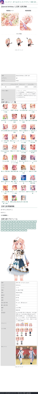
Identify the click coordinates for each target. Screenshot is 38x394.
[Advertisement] (19, 62)
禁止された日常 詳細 (23, 161)
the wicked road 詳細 (23, 181)
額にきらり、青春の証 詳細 (33, 141)
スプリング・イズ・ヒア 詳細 (14, 161)
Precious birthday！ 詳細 (5, 151)
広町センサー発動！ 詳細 (5, 202)
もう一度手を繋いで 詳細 (5, 141)
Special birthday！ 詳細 (14, 130)
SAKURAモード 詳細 (5, 120)
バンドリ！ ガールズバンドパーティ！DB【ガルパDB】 (13, 393)
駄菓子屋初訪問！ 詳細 (14, 120)
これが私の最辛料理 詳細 (33, 151)
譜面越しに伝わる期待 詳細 (33, 181)
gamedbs (29, 393)
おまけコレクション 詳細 (33, 110)
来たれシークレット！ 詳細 (14, 191)
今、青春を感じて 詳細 (33, 130)
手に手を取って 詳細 (32, 191)
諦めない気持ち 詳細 (5, 181)
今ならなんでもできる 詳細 (23, 151)
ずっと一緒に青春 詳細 (5, 191)
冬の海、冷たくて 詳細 (23, 171)
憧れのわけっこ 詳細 (14, 141)
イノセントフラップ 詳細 (5, 110)
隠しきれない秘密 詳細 (23, 120)
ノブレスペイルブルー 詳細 (23, 141)
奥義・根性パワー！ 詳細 (14, 181)
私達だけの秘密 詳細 (23, 130)
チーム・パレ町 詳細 (32, 161)
